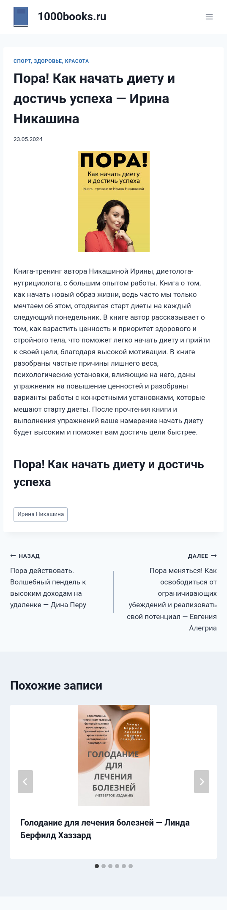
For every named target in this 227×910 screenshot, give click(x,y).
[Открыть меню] (209, 16)
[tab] (97, 866)
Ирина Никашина (40, 514)
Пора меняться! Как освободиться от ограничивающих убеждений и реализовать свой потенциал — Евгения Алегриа (169, 591)
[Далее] (201, 781)
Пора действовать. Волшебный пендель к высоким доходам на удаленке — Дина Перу (58, 579)
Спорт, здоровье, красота (51, 61)
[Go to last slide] (25, 781)
